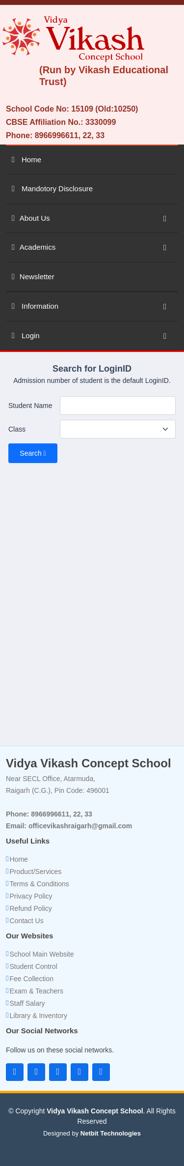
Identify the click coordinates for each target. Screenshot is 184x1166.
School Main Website (41, 954)
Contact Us (26, 920)
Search (33, 453)
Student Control (33, 966)
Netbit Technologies (110, 1133)
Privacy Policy (30, 896)
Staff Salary (27, 1003)
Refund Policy (30, 908)
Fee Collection (31, 978)
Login (26, 335)
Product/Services (35, 871)
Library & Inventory (38, 1015)
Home (18, 859)
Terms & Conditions (39, 883)
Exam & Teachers (36, 991)
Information (35, 306)
